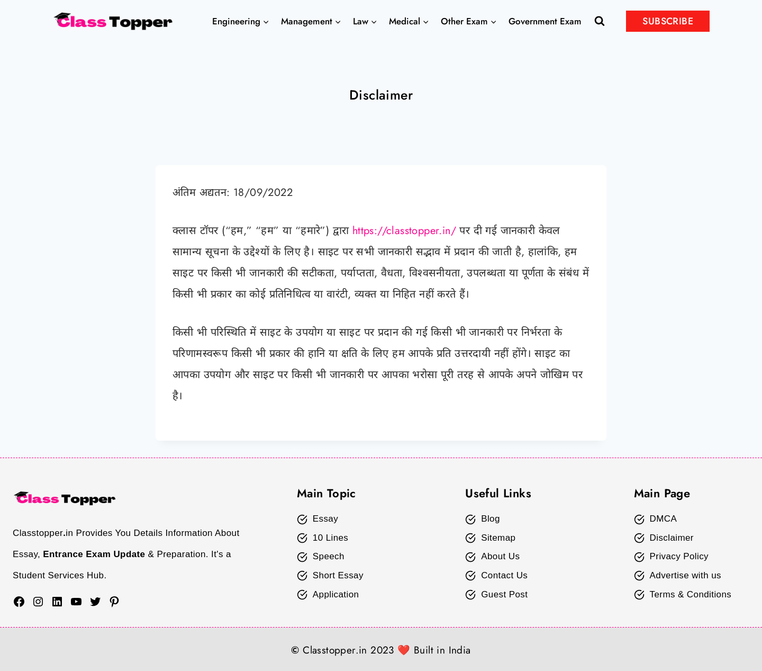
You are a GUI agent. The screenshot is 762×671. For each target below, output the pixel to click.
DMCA (663, 519)
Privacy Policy (679, 556)
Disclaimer (672, 538)
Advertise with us (685, 575)
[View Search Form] (599, 21)
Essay (325, 519)
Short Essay (338, 575)
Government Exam (545, 21)
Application (336, 594)
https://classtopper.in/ (404, 230)
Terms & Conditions (691, 594)
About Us (500, 556)
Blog (490, 519)
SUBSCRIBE (667, 21)
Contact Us (504, 575)
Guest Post (504, 594)
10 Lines (330, 538)
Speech (328, 556)
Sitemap (498, 538)
